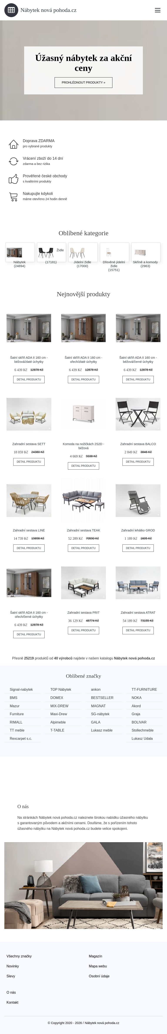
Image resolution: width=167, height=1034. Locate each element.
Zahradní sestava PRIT (83, 612)
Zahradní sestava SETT (28, 444)
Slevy (11, 976)
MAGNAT (98, 706)
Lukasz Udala (142, 738)
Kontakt (12, 1002)
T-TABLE (57, 730)
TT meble (17, 730)
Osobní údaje (99, 976)
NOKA (137, 698)
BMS (13, 698)
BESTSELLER (102, 698)
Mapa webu (98, 966)
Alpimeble (58, 722)
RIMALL (16, 722)
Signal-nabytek (21, 689)
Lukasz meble (102, 730)
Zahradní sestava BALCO (138, 444)
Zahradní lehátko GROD (138, 530)
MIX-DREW (59, 706)
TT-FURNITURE (144, 689)
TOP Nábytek (60, 689)
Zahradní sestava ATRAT (138, 612)
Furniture (17, 714)
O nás (11, 992)
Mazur (14, 706)
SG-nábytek (100, 714)
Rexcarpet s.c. (21, 738)
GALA (95, 722)
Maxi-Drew (58, 714)
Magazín (95, 956)
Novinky (13, 966)
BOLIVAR (139, 722)
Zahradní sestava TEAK (83, 530)
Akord (136, 706)
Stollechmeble (143, 730)
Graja (136, 714)
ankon (96, 689)
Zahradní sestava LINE (29, 530)
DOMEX (56, 698)
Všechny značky (19, 956)
